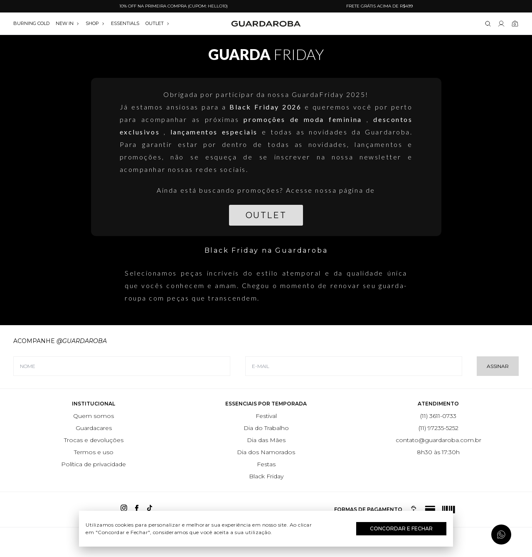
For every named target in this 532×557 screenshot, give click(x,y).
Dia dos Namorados (266, 452)
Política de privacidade (93, 464)
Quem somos (93, 416)
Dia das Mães (266, 440)
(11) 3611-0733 (438, 416)
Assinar (498, 366)
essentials (125, 23)
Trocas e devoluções (93, 440)
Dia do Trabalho (266, 428)
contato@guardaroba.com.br (438, 440)
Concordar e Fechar (401, 528)
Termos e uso (93, 452)
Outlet (266, 215)
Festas (266, 464)
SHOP (95, 23)
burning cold (31, 23)
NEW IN (67, 23)
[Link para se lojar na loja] (501, 23)
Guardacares (94, 428)
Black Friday (266, 476)
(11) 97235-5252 (438, 428)
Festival (266, 416)
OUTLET (157, 23)
